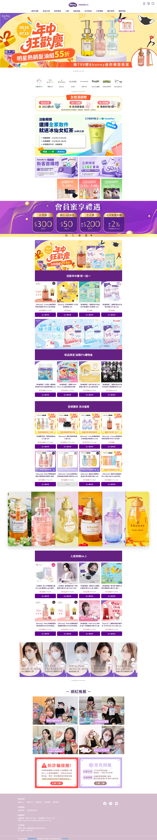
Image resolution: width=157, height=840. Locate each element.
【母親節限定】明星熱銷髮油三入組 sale (45, 437)
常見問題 (47, 802)
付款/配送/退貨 (32, 810)
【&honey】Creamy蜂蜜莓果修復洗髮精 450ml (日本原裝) (45, 305)
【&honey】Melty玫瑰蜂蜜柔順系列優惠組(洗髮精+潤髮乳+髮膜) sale (45, 475)
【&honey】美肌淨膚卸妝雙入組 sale (67, 437)
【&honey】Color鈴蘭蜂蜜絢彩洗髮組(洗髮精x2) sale (89, 437)
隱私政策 (56, 802)
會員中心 (21, 802)
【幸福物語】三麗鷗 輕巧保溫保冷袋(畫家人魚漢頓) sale (89, 305)
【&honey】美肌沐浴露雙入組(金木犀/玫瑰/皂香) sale (89, 475)
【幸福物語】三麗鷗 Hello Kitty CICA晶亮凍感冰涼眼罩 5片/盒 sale (67, 385)
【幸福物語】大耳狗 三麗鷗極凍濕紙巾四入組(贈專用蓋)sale (45, 385)
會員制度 (21, 810)
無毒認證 (38, 802)
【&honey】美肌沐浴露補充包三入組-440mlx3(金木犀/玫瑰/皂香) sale (112, 475)
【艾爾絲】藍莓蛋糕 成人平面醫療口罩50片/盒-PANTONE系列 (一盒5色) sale (67, 587)
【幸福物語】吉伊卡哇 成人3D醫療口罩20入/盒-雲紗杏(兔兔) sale (89, 385)
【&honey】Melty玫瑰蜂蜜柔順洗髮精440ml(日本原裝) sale (45, 624)
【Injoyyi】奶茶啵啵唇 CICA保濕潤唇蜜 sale (67, 305)
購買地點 (122, 11)
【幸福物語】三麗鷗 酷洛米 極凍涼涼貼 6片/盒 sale (111, 305)
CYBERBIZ (65, 838)
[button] (4, 40)
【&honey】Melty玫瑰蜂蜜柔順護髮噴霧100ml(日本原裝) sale (67, 624)
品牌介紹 (30, 802)
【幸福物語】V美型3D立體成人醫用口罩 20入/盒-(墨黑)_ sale (89, 587)
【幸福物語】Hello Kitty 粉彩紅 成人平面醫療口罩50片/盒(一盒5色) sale (89, 624)
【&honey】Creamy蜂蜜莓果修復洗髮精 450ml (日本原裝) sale (111, 437)
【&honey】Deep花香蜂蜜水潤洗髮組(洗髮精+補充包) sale (67, 475)
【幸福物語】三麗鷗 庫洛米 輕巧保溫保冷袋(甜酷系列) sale (111, 385)
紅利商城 (88, 11)
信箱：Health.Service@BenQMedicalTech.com (34, 820)
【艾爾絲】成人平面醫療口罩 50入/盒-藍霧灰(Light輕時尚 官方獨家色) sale (45, 587)
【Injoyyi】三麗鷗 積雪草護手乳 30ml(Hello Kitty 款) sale (111, 624)
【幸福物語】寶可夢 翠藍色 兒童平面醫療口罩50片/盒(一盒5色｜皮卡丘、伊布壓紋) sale (111, 587)
